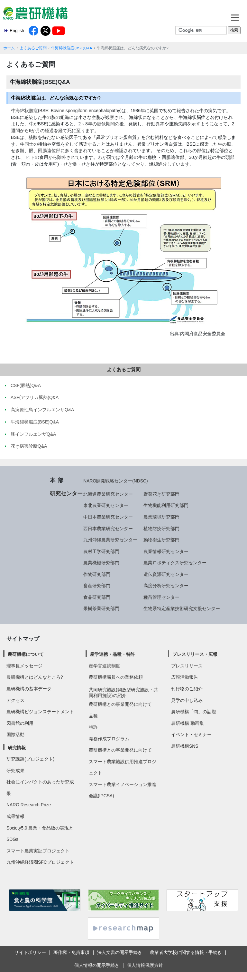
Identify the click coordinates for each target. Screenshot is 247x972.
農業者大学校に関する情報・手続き (186, 952)
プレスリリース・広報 (194, 654)
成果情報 (15, 816)
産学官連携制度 (104, 665)
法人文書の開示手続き (119, 952)
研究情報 (17, 747)
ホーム (9, 48)
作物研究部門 (96, 574)
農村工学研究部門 (101, 551)
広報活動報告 (184, 677)
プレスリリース (187, 665)
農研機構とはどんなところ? (34, 677)
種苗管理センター (161, 597)
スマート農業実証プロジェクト (37, 850)
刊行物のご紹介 (187, 688)
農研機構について (26, 654)
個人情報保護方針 (145, 965)
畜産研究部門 (96, 585)
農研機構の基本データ (28, 688)
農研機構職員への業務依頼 (116, 677)
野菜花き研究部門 (161, 494)
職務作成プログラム (109, 738)
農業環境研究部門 (161, 517)
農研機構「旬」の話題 (193, 711)
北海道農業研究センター (108, 494)
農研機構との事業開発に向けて (120, 704)
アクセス (15, 700)
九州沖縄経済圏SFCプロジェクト (40, 862)
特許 (93, 727)
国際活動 (15, 734)
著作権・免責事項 (71, 952)
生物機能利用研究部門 (165, 505)
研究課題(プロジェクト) (30, 759)
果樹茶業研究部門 (101, 608)
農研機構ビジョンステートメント (40, 711)
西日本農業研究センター (108, 528)
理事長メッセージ (24, 665)
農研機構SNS (184, 746)
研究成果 (15, 770)
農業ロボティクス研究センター (174, 562)
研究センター (66, 493)
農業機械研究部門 (101, 562)
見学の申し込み (187, 700)
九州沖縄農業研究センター (110, 539)
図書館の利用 (19, 723)
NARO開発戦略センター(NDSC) (115, 480)
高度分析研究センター (165, 585)
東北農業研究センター (105, 505)
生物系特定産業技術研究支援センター (181, 608)
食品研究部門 (96, 597)
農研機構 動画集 (187, 723)
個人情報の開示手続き (96, 965)
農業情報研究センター (165, 551)
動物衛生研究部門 (161, 539)
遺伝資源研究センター (165, 574)
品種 (93, 715)
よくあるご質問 (33, 48)
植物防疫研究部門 (161, 528)
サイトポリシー (30, 952)
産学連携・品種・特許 (112, 654)
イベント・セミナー (191, 734)
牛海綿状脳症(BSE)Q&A (71, 48)
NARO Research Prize (28, 804)
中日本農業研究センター (108, 517)
